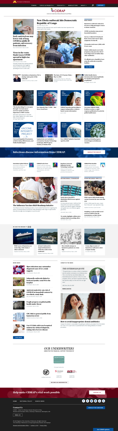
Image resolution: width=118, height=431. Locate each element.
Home (15, 401)
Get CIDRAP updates (103, 429)
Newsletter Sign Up (94, 152)
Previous (28, 227)
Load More (18, 338)
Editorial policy (26, 401)
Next (30, 227)
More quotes (66, 289)
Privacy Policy (43, 425)
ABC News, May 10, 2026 (68, 285)
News (34, 5)
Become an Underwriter (59, 382)
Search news (39, 401)
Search (92, 5)
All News (89, 67)
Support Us (97, 392)
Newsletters (73, 5)
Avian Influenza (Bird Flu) (93, 178)
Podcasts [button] (60, 5)
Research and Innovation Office (21, 425)
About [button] (83, 5)
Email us (18, 415)
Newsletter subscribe (95, 408)
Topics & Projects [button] (46, 5)
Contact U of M (34, 425)
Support (101, 5)
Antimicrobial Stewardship (70, 178)
